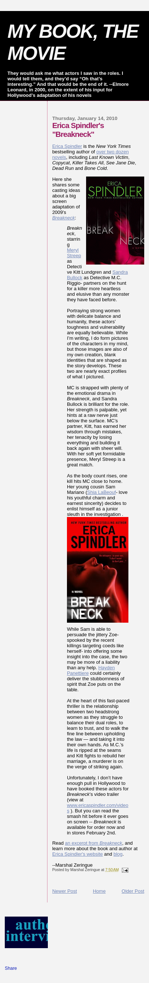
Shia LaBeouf (101, 492)
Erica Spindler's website (77, 854)
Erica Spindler (67, 146)
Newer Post (64, 891)
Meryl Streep (74, 252)
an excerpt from (93, 843)
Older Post (133, 891)
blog (118, 854)
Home (99, 891)
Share (11, 968)
